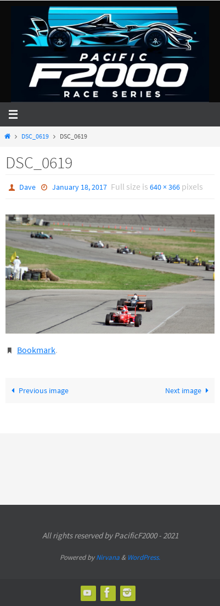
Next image (188, 390)
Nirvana (108, 557)
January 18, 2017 (79, 187)
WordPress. (143, 557)
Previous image (38, 390)
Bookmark (36, 349)
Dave (27, 187)
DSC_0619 (35, 136)
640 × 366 (165, 187)
